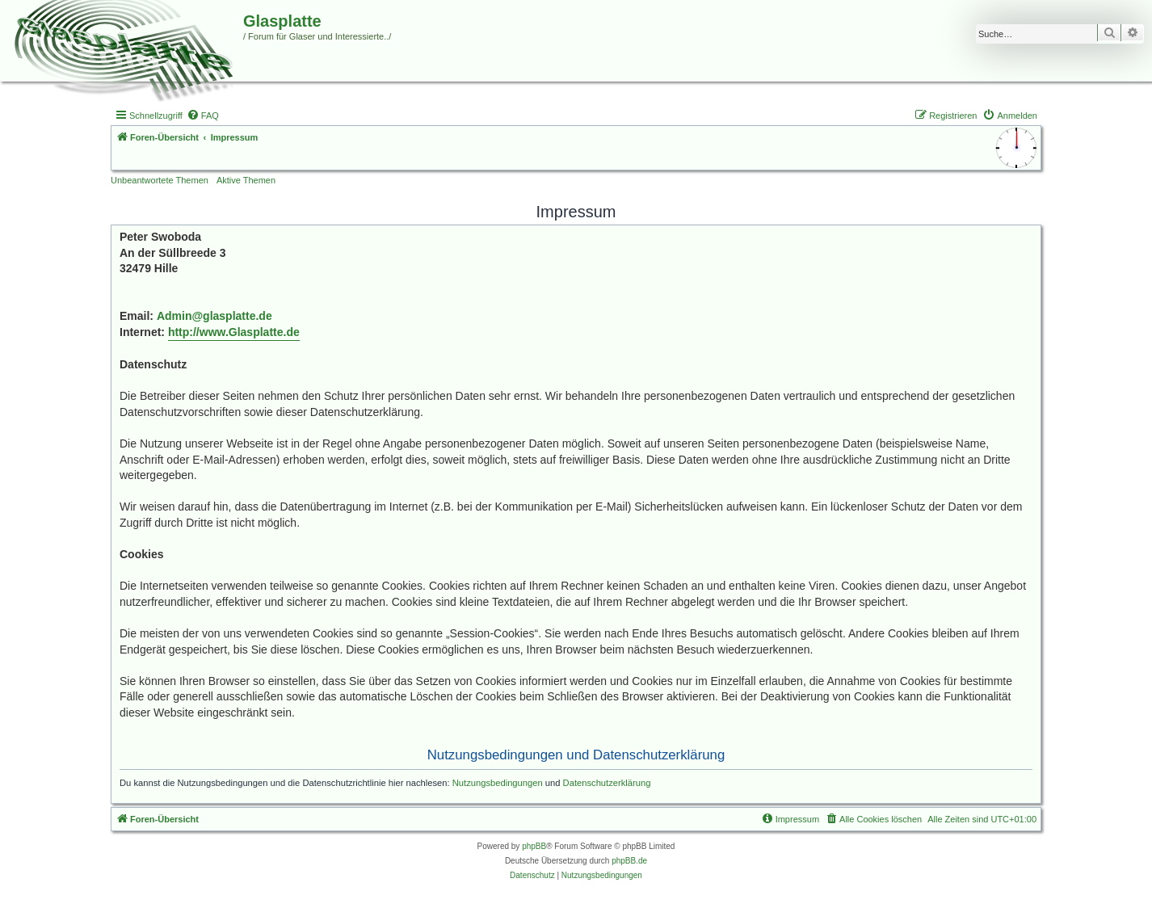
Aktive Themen (246, 180)
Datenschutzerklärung (607, 783)
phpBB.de (629, 860)
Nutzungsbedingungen (497, 783)
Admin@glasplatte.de (214, 315)
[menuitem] (203, 115)
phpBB (534, 846)
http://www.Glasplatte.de (234, 332)
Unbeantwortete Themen (159, 180)
